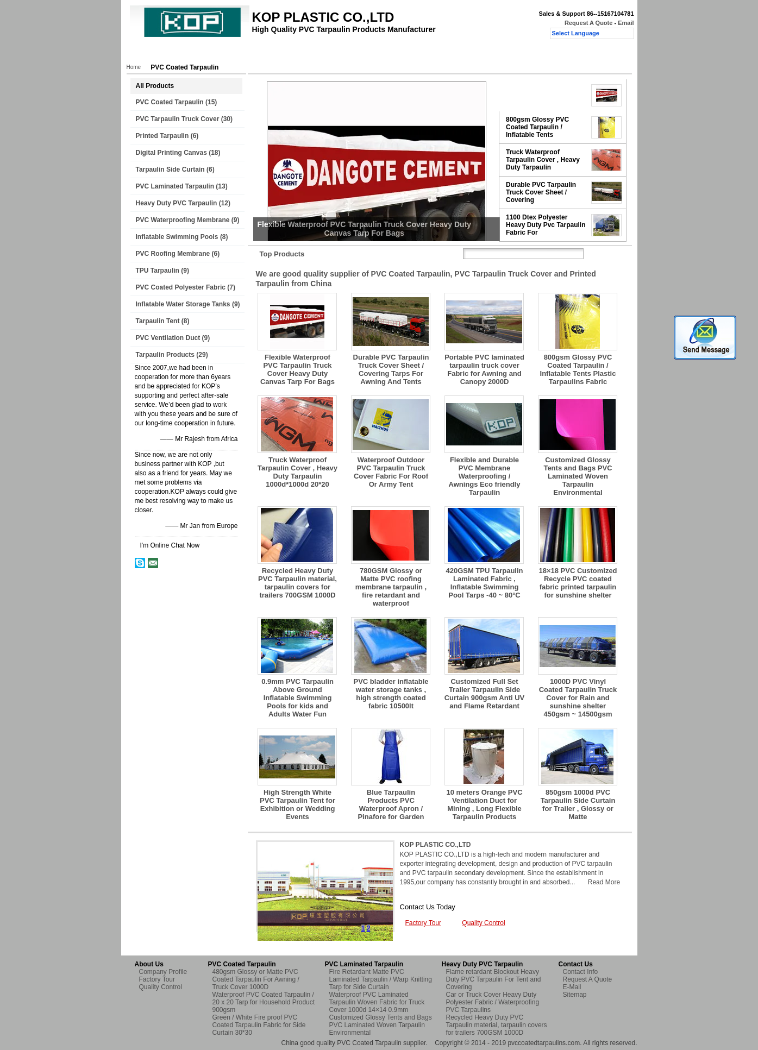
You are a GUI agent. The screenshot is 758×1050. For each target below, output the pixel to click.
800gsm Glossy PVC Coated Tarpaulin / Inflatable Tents (537, 127)
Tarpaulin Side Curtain (170, 169)
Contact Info (580, 972)
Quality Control (332, 52)
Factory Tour (276, 52)
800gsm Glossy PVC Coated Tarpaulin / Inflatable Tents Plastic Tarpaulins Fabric (578, 369)
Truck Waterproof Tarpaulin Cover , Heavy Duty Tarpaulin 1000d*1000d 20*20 (297, 472)
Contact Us (386, 52)
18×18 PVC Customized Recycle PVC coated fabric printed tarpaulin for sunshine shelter (577, 583)
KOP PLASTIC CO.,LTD (435, 844)
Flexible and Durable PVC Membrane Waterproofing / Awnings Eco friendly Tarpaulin (485, 476)
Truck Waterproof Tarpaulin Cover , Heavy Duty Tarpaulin (543, 159)
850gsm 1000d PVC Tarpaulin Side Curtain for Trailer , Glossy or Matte (578, 804)
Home (148, 52)
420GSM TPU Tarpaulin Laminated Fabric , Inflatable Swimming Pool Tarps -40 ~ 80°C (484, 583)
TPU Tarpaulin (157, 270)
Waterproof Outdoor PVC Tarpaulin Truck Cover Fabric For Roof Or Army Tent (391, 472)
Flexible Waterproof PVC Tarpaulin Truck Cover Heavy (544, 95)
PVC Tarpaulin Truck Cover (178, 119)
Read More (604, 882)
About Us (228, 52)
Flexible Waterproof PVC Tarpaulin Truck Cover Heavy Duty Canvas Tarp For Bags (297, 369)
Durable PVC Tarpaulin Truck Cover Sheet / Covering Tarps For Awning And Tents (391, 369)
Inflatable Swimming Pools (177, 237)
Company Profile (163, 972)
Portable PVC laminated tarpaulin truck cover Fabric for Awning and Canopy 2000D (484, 369)
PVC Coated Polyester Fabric (180, 287)
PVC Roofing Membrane (173, 253)
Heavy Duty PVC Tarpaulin (176, 203)
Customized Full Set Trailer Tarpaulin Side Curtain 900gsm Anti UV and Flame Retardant (484, 693)
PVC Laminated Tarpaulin (175, 186)
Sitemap (575, 994)
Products (186, 52)
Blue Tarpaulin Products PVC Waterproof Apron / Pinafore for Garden (391, 804)
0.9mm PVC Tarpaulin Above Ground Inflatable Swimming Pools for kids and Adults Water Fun (297, 697)
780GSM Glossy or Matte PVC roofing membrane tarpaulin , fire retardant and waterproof (391, 587)
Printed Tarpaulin (162, 136)
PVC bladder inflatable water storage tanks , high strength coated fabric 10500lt (391, 693)
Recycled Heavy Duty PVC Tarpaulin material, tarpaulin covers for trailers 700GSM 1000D (297, 583)
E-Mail (572, 987)
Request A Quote (588, 23)
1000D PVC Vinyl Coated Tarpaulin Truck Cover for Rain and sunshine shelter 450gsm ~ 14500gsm (578, 697)
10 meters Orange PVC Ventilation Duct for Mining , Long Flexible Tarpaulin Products (484, 804)
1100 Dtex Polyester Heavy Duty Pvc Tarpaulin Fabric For (546, 224)
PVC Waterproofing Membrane (183, 220)
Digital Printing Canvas (171, 152)
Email (626, 23)
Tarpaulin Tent (158, 321)
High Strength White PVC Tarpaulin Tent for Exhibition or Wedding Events (297, 804)
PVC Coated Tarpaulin (170, 102)
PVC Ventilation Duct (168, 338)
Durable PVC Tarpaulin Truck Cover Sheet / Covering (541, 192)
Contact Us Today (427, 907)
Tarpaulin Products (165, 355)
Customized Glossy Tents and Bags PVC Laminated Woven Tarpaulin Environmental (577, 476)
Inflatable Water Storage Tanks (183, 304)
